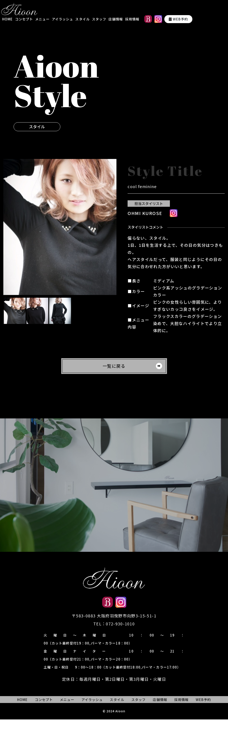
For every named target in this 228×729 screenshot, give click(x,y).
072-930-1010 (120, 633)
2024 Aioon (116, 720)
